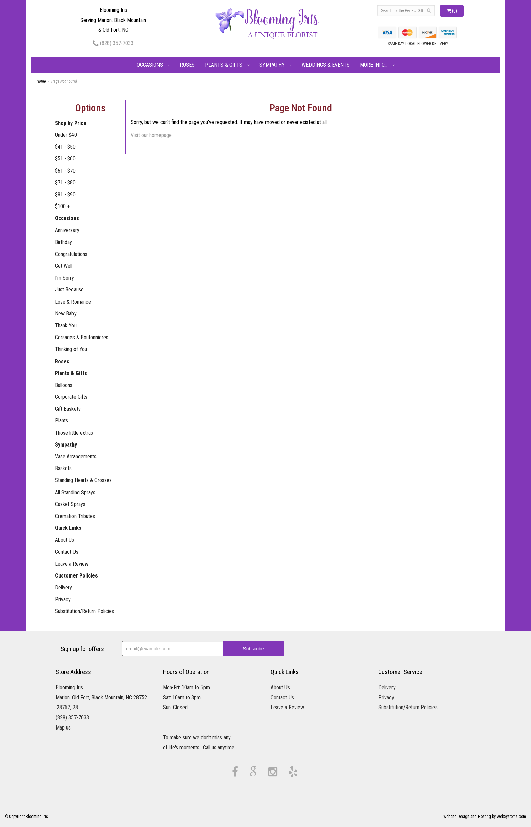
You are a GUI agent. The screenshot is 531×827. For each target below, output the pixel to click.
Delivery (63, 587)
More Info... (373, 65)
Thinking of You (71, 349)
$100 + (62, 206)
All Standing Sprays (75, 492)
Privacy (63, 599)
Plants (61, 420)
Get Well (63, 266)
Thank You (66, 325)
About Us (64, 540)
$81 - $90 (65, 194)
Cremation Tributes (75, 516)
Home (41, 81)
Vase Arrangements (76, 456)
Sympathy (272, 65)
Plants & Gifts (223, 65)
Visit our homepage (151, 135)
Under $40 (66, 135)
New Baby (66, 313)
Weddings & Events (326, 65)
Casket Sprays (70, 504)
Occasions (150, 65)
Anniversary (67, 230)
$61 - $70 (65, 171)
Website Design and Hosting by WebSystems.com (484, 816)
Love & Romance (73, 302)
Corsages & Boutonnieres (81, 337)
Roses (187, 65)
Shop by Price (70, 123)
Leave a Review (71, 564)
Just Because (69, 289)
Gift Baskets (68, 409)
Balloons (63, 385)
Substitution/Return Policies (84, 611)
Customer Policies (76, 575)
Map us (63, 727)
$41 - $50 (65, 147)
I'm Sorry (64, 278)
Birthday (63, 242)
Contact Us (66, 552)
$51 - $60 (65, 158)
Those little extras (74, 433)
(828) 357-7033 (113, 43)
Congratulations (71, 254)
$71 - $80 (65, 182)
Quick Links (68, 528)
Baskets (63, 468)
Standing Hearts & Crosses (83, 480)
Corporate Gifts (71, 397)
